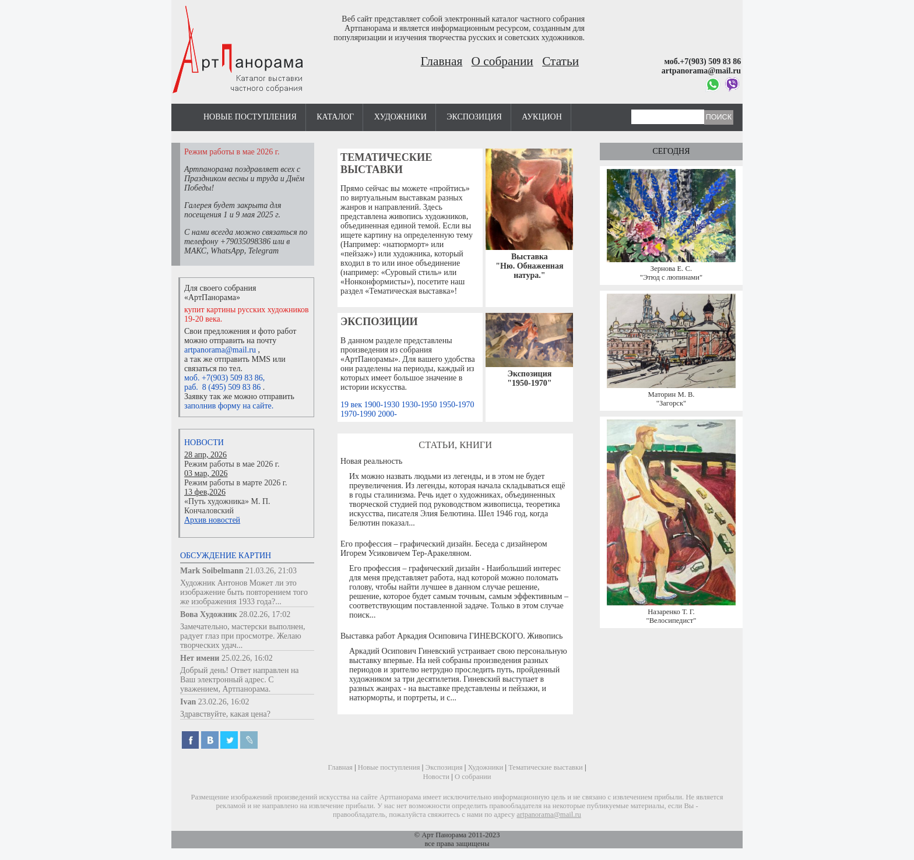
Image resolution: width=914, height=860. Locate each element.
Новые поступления (250, 116)
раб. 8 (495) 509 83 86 (222, 387)
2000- (387, 414)
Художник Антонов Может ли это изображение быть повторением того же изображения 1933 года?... (244, 592)
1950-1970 (456, 404)
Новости (204, 442)
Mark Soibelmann (212, 570)
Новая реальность (371, 461)
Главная (442, 61)
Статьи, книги (455, 444)
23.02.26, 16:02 (223, 701)
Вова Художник (208, 614)
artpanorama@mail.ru (220, 350)
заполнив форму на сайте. (228, 405)
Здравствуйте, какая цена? (225, 714)
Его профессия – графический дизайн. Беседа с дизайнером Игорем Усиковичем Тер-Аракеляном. (443, 549)
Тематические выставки (386, 163)
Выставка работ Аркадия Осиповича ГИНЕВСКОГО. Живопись (451, 636)
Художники (400, 116)
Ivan (188, 701)
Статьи (560, 61)
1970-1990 (359, 414)
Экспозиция (474, 116)
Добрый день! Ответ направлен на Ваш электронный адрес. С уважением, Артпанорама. (239, 679)
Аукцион (542, 116)
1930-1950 (420, 404)
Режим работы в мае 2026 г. (231, 464)
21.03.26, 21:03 (271, 570)
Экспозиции (379, 321)
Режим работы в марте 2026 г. (235, 482)
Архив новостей (212, 520)
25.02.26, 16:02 (247, 658)
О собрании (502, 61)
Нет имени (199, 658)
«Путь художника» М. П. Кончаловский (227, 506)
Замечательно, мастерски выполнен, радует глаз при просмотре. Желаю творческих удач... (242, 636)
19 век (352, 404)
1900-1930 (383, 404)
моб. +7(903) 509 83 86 (223, 377)
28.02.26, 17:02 (264, 614)
